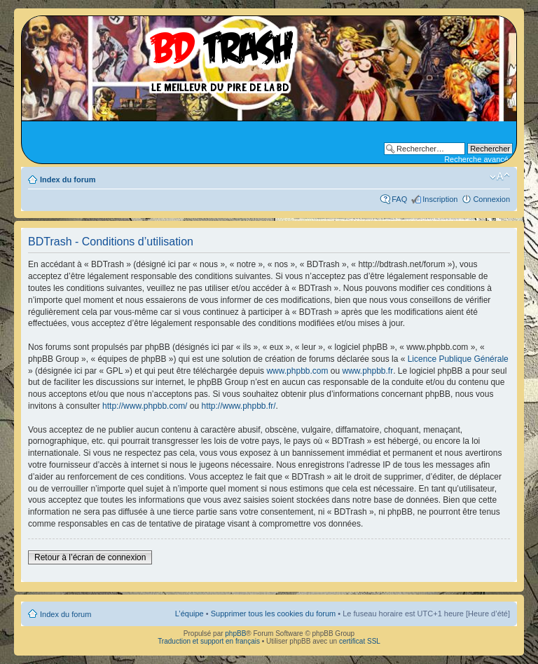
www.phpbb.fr (368, 371)
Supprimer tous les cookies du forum (273, 613)
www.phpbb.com (297, 371)
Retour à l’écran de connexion (90, 557)
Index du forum (67, 179)
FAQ (399, 199)
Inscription (439, 199)
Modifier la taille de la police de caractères (500, 176)
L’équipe (189, 613)
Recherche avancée (478, 159)
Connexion (491, 199)
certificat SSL (359, 641)
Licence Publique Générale (458, 359)
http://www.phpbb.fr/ (238, 406)
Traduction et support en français (209, 641)
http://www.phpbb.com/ (144, 406)
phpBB (235, 633)
